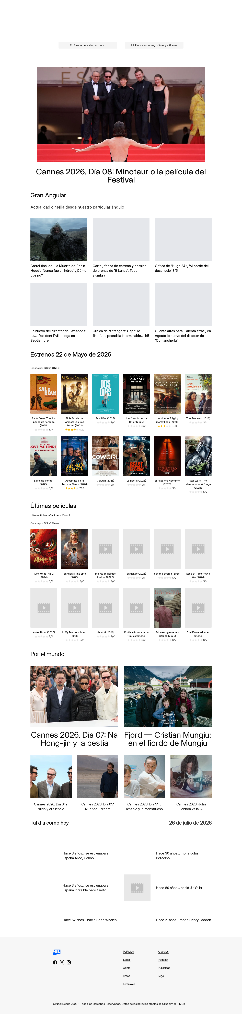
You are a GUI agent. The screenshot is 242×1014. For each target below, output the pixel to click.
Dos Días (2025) (105, 418)
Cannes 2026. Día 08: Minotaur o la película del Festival (121, 175)
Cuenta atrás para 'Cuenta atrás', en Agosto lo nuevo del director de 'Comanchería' (183, 336)
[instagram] (69, 962)
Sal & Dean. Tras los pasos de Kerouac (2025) (44, 422)
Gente (126, 968)
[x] (62, 962)
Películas (128, 951)
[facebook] (55, 962)
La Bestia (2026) (136, 480)
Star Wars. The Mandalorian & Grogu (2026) (198, 484)
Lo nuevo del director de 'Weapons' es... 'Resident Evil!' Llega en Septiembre (58, 336)
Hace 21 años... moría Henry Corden (183, 920)
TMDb (181, 1004)
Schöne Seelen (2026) (167, 573)
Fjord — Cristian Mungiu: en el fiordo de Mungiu (167, 739)
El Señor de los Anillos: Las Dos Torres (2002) (74, 422)
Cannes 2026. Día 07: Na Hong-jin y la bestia (74, 739)
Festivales (129, 984)
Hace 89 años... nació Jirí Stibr (179, 888)
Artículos (163, 951)
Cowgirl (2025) (105, 480)
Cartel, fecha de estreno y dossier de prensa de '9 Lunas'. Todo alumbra (119, 270)
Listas (126, 976)
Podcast (90, 4)
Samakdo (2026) (136, 573)
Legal (161, 976)
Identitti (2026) (105, 632)
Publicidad (164, 968)
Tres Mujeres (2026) (198, 418)
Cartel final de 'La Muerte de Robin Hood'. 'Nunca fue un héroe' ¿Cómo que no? (58, 270)
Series (127, 959)
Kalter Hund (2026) (44, 632)
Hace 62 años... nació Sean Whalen (90, 920)
